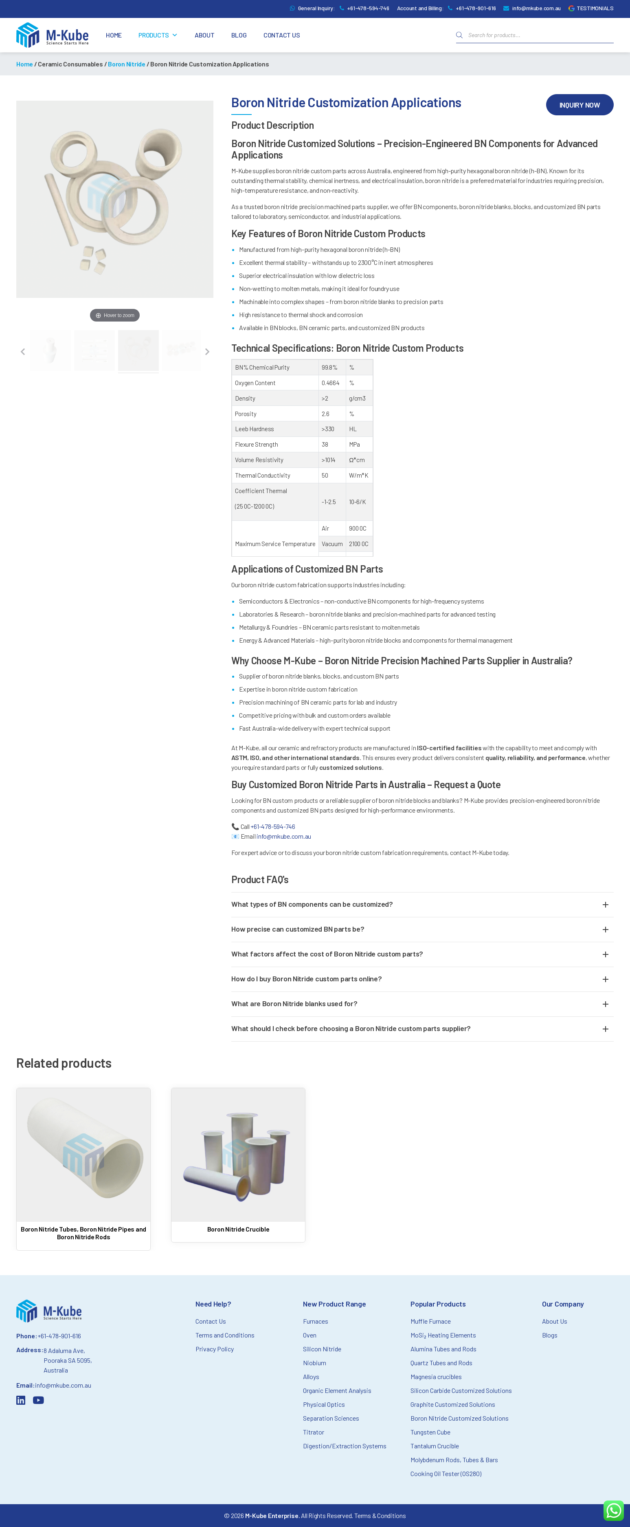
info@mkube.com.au (536, 7)
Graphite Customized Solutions (452, 1404)
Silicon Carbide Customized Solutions (461, 1390)
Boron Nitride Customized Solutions (459, 1418)
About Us (554, 1321)
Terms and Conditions (225, 1335)
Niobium (314, 1362)
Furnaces (315, 1321)
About (205, 35)
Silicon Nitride (322, 1349)
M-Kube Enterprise (272, 1515)
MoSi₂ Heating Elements (443, 1335)
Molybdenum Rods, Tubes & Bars (454, 1459)
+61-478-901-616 (476, 7)
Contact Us (281, 35)
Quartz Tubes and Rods (441, 1362)
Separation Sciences (331, 1418)
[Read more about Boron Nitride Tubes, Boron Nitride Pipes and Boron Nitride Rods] (83, 1166)
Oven (309, 1335)
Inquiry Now (580, 104)
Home (114, 35)
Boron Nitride (126, 64)
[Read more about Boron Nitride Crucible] (238, 1162)
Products (158, 35)
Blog (239, 35)
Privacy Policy (214, 1349)
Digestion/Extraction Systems (344, 1446)
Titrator (313, 1432)
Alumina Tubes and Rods (443, 1349)
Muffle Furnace (430, 1321)
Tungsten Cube (430, 1432)
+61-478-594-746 (368, 7)
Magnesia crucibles (436, 1376)
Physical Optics (324, 1404)
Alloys (311, 1376)
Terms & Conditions (380, 1515)
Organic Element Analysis (337, 1390)
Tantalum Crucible (434, 1446)
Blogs (550, 1335)
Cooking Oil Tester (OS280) (445, 1473)
